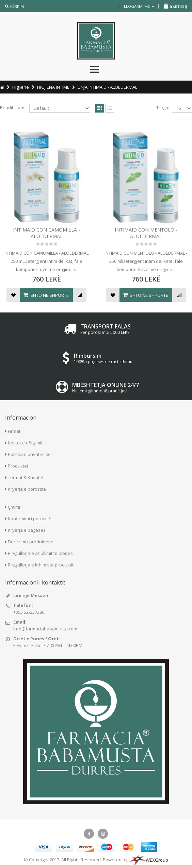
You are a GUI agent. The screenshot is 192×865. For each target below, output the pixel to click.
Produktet (18, 466)
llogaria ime (139, 6)
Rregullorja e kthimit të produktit (41, 565)
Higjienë (20, 87)
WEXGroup (148, 860)
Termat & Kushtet (26, 477)
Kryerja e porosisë (27, 489)
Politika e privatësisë (29, 454)
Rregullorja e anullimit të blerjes (40, 553)
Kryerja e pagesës (27, 530)
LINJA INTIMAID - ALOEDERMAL (107, 87)
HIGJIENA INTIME (53, 87)
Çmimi (14, 507)
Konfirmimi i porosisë (29, 518)
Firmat (14, 431)
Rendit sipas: (13, 107)
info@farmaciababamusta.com (45, 629)
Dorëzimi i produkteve (30, 542)
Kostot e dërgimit (25, 443)
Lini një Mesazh (30, 595)
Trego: (162, 107)
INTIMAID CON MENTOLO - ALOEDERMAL (146, 232)
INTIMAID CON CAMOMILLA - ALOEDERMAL (46, 232)
